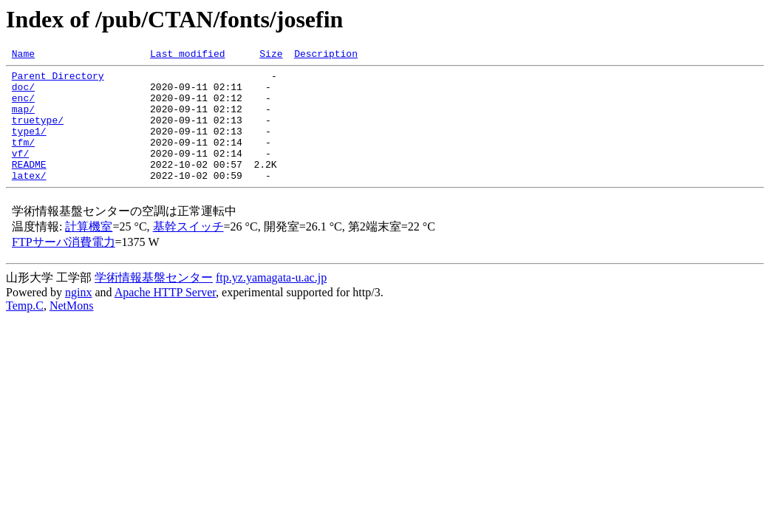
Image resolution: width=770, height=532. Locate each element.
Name (23, 55)
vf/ (20, 173)
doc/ (23, 93)
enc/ (23, 106)
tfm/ (23, 159)
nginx (78, 316)
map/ (23, 119)
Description (326, 55)
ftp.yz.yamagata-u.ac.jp (271, 302)
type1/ (29, 146)
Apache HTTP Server (165, 316)
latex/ (29, 199)
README (29, 186)
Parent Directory (58, 79)
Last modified (187, 55)
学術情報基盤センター (154, 302)
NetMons (72, 330)
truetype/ (38, 133)
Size (270, 55)
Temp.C (25, 330)
